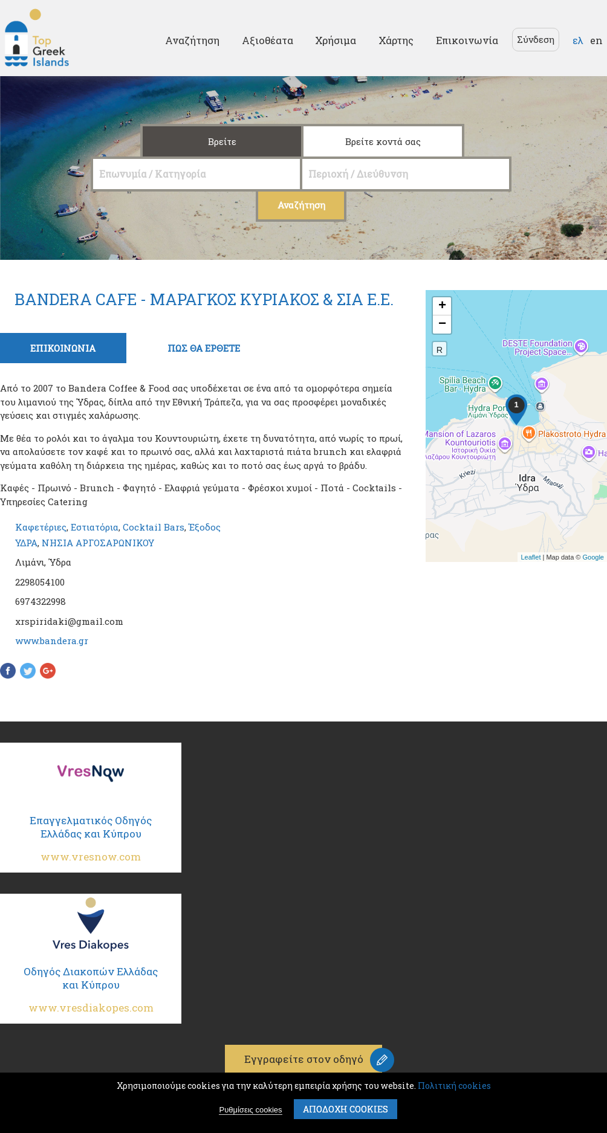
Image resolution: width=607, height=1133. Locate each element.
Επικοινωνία (467, 40)
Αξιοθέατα (267, 40)
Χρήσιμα (335, 40)
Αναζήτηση (192, 40)
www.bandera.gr (51, 640)
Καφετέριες (41, 527)
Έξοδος (205, 527)
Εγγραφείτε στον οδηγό (303, 1059)
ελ (578, 40)
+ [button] (442, 306)
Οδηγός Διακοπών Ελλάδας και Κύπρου (90, 994)
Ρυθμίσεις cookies (250, 1110)
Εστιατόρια (94, 527)
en (596, 40)
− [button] (442, 324)
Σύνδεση (535, 39)
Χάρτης (396, 40)
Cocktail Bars (153, 527)
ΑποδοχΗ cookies (345, 1109)
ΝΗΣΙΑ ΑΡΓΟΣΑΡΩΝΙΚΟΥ (98, 543)
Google (593, 557)
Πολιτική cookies (454, 1086)
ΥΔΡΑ (26, 543)
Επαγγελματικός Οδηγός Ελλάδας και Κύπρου (90, 843)
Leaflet (530, 557)
